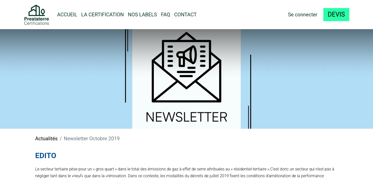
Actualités (46, 138)
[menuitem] (67, 14)
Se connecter (302, 15)
